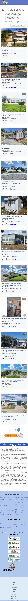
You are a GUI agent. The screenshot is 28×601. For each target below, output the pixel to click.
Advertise (14, 587)
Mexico (9, 527)
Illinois (8, 497)
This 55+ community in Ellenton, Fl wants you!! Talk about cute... (13, 351)
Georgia (2, 513)
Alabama (2, 497)
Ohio (16, 513)
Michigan (9, 513)
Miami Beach (17, 458)
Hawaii (2, 514)
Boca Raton (24, 458)
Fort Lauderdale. (7, 461)
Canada (9, 523)
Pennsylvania (24, 497)
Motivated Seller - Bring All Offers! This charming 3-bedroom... (12, 217)
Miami (5, 458)
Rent (14, 582)
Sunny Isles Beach (5, 459)
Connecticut (3, 505)
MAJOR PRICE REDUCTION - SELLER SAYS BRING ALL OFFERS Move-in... (13, 380)
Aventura (24, 459)
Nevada (17, 499)
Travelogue (14, 598)
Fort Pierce (4, 470)
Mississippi (18, 497)
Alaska (2, 499)
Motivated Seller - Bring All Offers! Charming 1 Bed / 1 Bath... (11, 80)
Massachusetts (11, 510)
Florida (2, 510)
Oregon (17, 514)
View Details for (9, 57)
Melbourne (16, 469)
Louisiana (9, 501)
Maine (8, 505)
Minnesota (10, 514)
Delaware (2, 507)
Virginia (23, 507)
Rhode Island (24, 499)
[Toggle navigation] (25, 2)
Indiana (9, 499)
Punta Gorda (18, 459)
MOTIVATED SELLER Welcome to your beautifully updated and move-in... (12, 182)
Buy (14, 584)
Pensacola (12, 470)
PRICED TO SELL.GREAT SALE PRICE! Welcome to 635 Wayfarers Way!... (12, 284)
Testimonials (14, 596)
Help (14, 591)
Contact (14, 594)
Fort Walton (22, 469)
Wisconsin (23, 513)
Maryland (9, 507)
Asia (1, 523)
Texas (22, 505)
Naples (12, 459)
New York (17, 507)
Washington (24, 510)
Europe (2, 527)
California (2, 501)
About (14, 589)
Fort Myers (10, 458)
